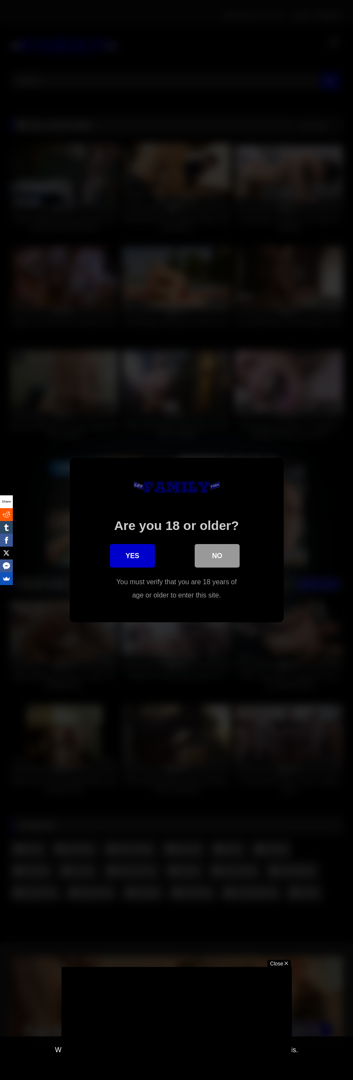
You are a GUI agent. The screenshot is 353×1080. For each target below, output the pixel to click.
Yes (132, 556)
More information (196, 1064)
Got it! (148, 1064)
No (217, 556)
